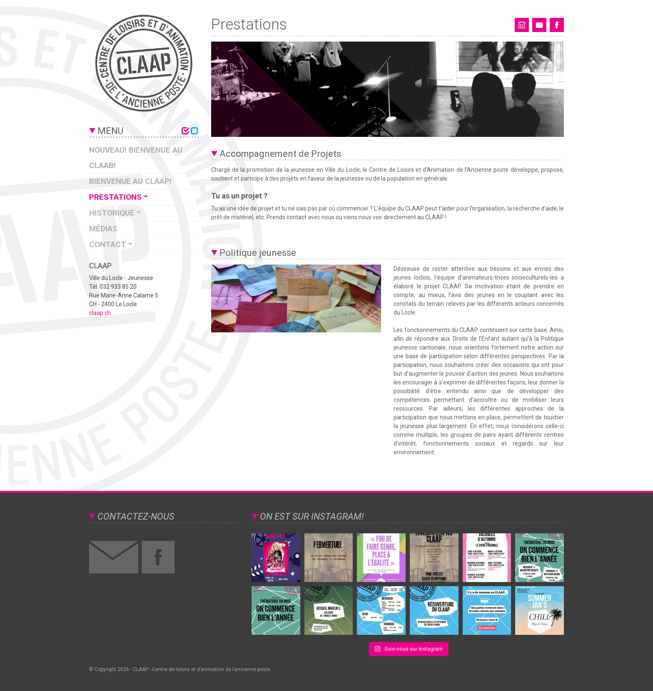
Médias (103, 228)
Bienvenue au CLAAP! (130, 181)
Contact (107, 244)
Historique (112, 213)
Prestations (115, 197)
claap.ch (100, 313)
